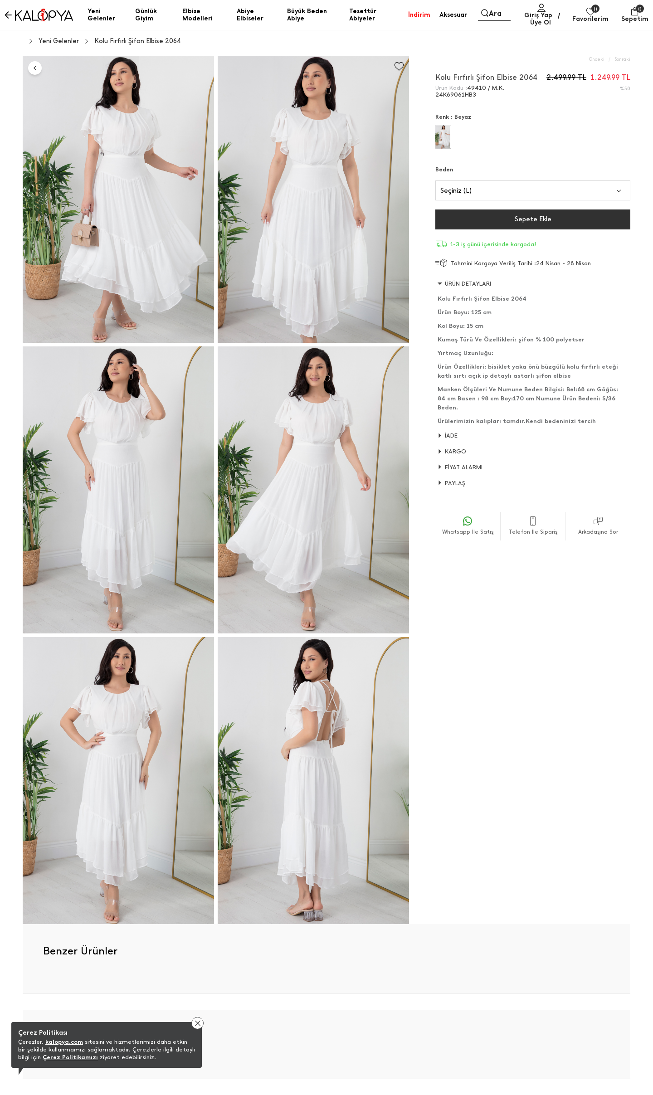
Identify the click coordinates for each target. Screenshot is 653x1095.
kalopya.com (64, 1041)
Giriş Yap (538, 15)
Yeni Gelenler (59, 41)
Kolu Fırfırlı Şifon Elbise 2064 (137, 41)
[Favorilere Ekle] (399, 66)
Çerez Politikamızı (70, 1057)
